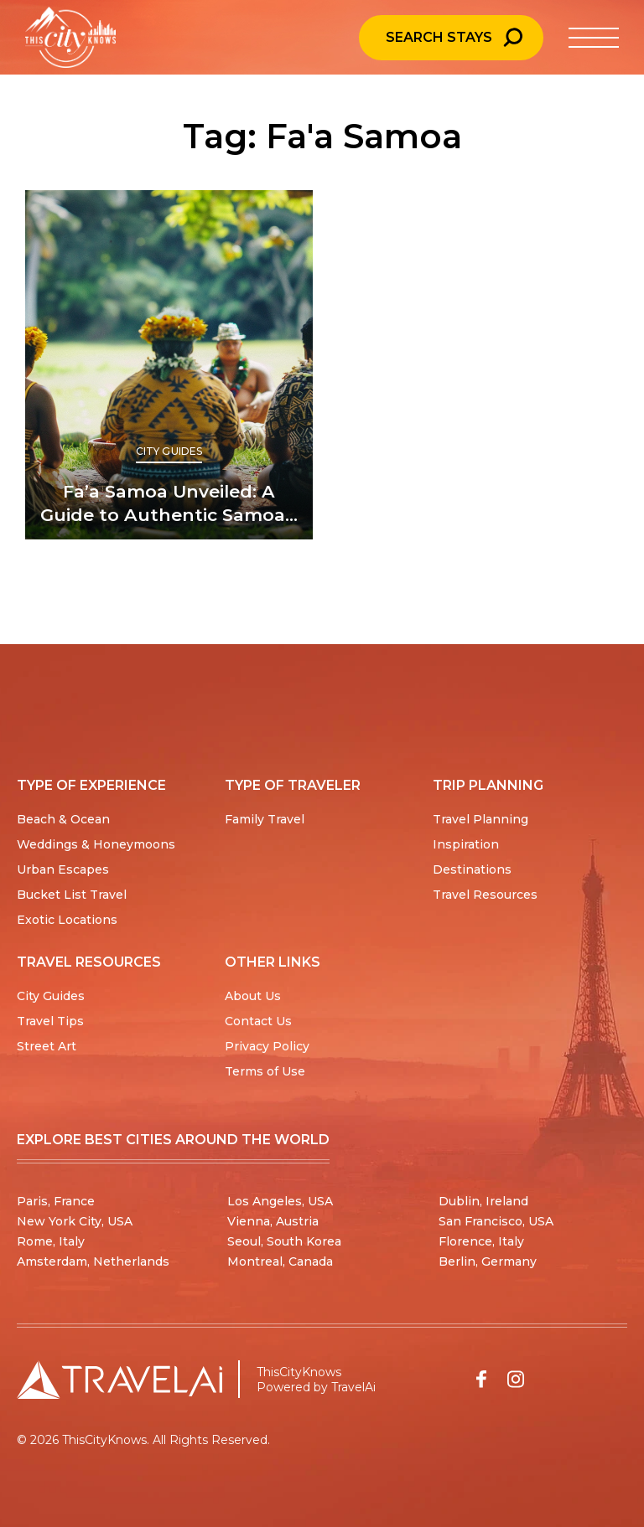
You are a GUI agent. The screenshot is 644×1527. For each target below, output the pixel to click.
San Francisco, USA (496, 1221)
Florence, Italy (481, 1241)
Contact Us (258, 1021)
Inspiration (466, 844)
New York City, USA (74, 1221)
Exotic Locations (67, 919)
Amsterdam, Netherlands (93, 1261)
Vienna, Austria (273, 1221)
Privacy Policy (267, 1046)
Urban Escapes (63, 869)
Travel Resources (485, 894)
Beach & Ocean (63, 819)
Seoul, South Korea (284, 1241)
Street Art (46, 1046)
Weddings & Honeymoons (96, 844)
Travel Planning (480, 819)
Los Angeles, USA (280, 1201)
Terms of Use (265, 1071)
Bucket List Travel (72, 894)
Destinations (472, 869)
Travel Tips (50, 1021)
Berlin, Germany (488, 1261)
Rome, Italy (51, 1241)
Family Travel (264, 819)
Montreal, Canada (280, 1261)
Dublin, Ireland (483, 1201)
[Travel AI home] (119, 1379)
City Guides (169, 451)
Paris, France (56, 1201)
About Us (253, 995)
